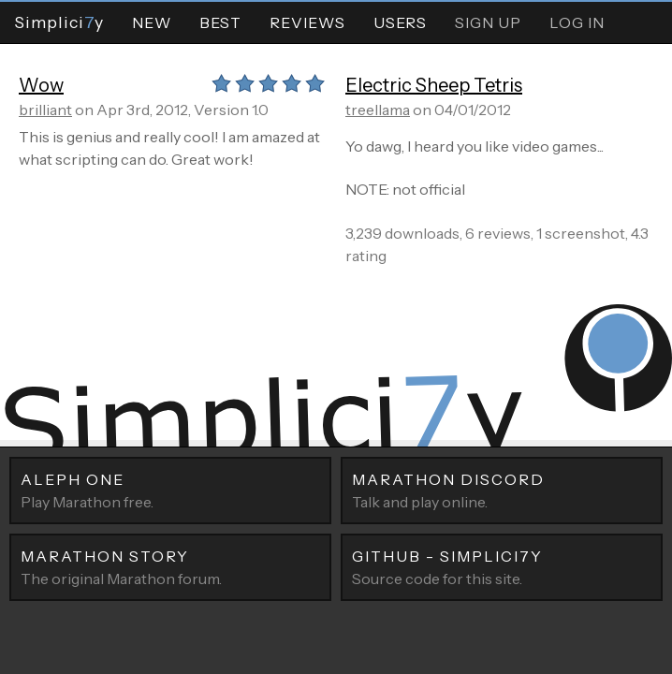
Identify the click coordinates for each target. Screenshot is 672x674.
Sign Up (488, 22)
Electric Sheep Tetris (433, 85)
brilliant (45, 109)
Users (400, 22)
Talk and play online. (501, 489)
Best (220, 22)
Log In (577, 22)
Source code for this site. (501, 566)
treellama (377, 109)
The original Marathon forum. (170, 566)
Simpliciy (59, 22)
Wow (41, 85)
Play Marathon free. (170, 489)
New (151, 22)
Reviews (307, 22)
